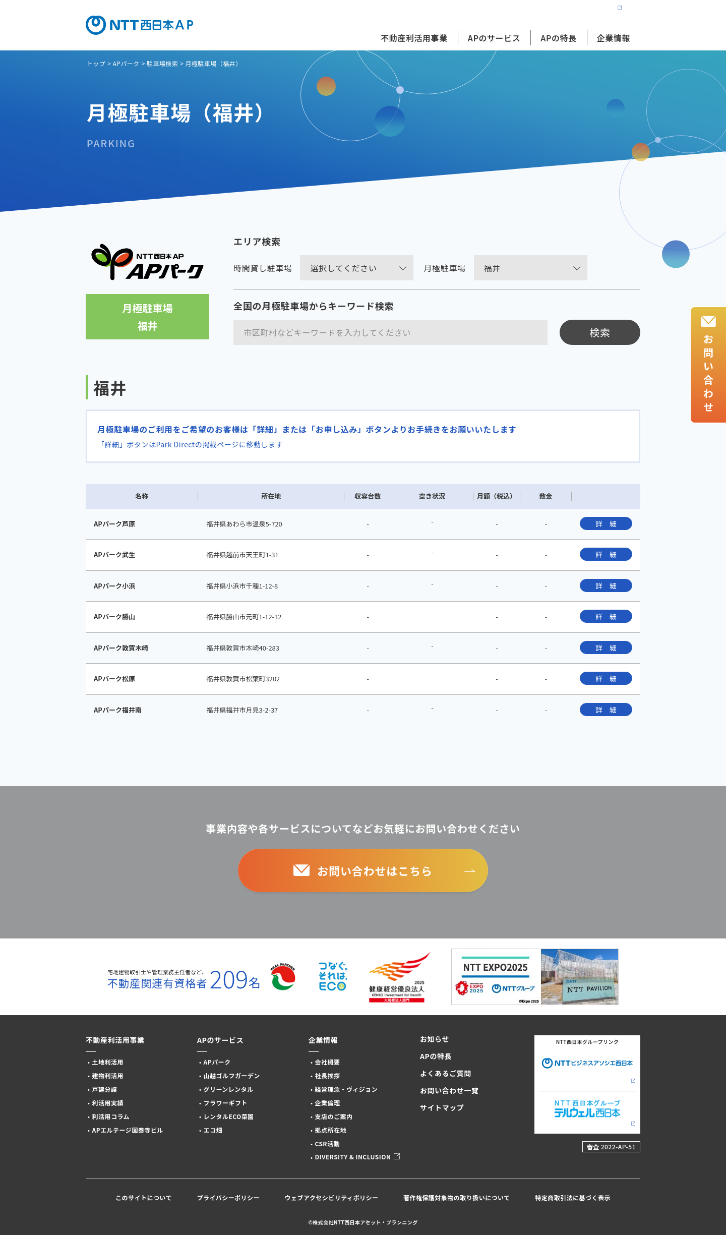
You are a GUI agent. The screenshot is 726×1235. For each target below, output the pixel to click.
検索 (600, 332)
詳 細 (606, 523)
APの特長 (558, 38)
